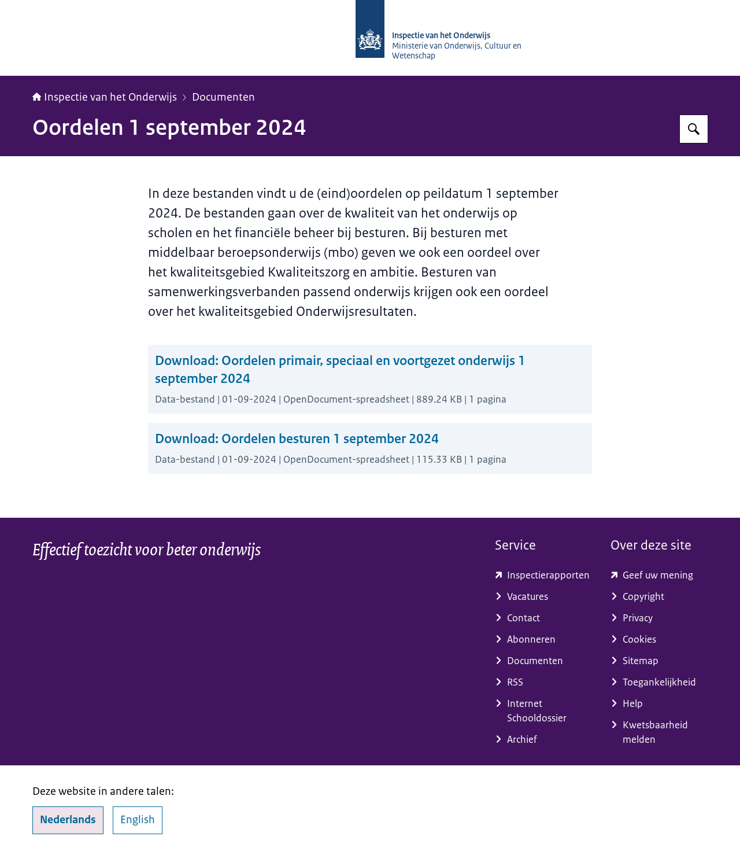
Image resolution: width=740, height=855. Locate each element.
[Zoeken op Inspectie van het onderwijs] (694, 129)
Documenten (223, 97)
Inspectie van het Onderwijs (104, 97)
